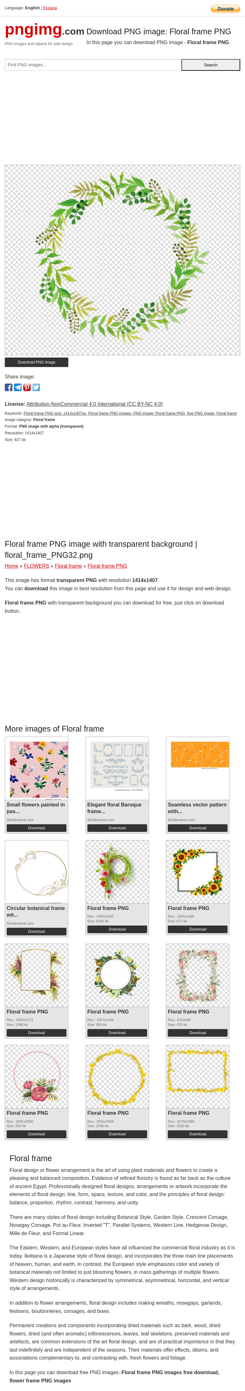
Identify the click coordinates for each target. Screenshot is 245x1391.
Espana (50, 7)
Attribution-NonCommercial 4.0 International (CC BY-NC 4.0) (94, 404)
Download (36, 828)
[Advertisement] (122, 120)
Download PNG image (37, 362)
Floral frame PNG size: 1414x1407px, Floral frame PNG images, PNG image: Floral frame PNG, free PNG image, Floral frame (130, 413)
